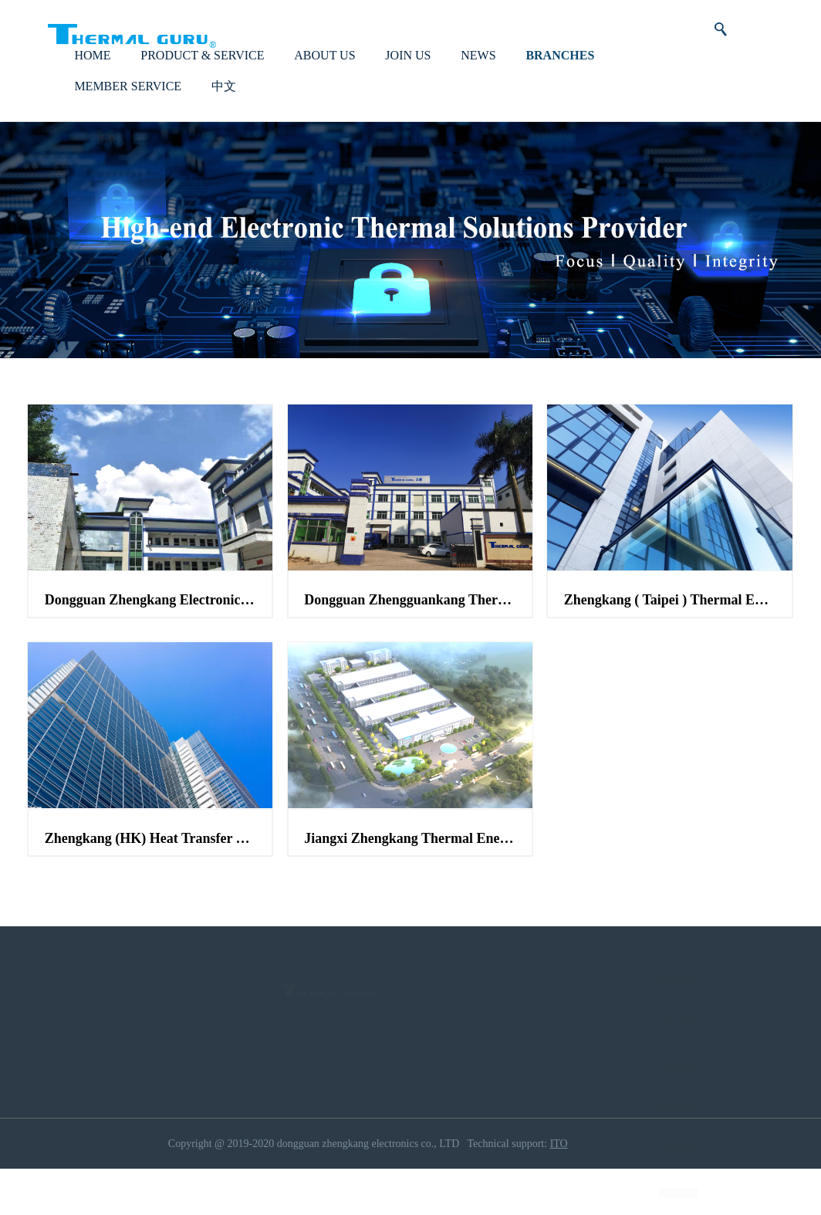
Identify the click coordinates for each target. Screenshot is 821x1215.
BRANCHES (559, 80)
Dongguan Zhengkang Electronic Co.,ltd (150, 626)
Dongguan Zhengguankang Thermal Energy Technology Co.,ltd (409, 626)
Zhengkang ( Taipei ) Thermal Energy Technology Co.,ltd (669, 626)
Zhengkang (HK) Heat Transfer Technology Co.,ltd (150, 863)
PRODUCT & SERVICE (202, 80)
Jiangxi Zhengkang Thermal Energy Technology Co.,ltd (409, 863)
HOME (92, 80)
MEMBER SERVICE (127, 111)
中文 (223, 111)
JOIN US (408, 80)
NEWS (478, 80)
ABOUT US (324, 80)
